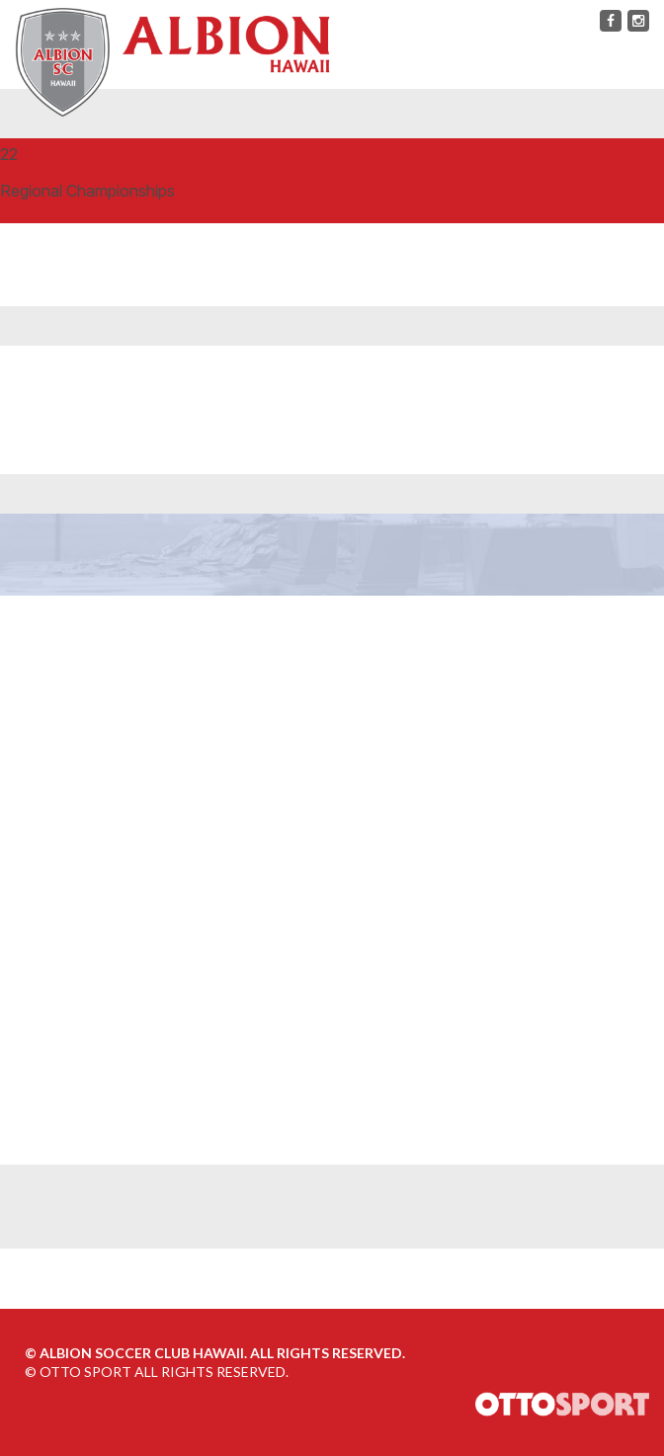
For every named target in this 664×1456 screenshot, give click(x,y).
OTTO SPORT (85, 1371)
